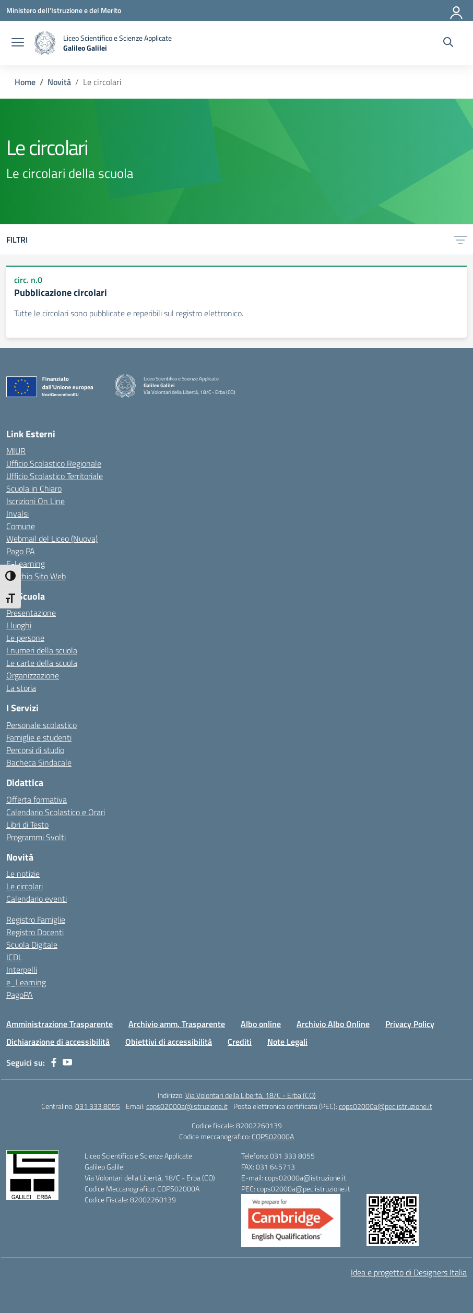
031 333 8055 (97, 1106)
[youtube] (67, 1062)
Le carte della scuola (41, 662)
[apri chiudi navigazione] (17, 43)
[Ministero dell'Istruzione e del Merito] (63, 10)
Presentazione (31, 612)
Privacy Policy (409, 1024)
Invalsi (17, 513)
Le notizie (23, 873)
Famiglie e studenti (39, 737)
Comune (20, 526)
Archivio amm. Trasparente (176, 1024)
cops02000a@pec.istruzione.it (385, 1106)
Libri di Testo (27, 824)
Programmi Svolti (36, 837)
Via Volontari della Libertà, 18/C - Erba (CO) (250, 1095)
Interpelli (21, 969)
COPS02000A (273, 1136)
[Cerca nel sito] (448, 43)
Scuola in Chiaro (34, 488)
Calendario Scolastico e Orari (55, 812)
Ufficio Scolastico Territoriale (54, 476)
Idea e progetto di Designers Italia (409, 1272)
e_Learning (26, 982)
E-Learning (25, 563)
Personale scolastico (41, 725)
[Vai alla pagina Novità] (59, 82)
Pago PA (20, 551)
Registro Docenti (35, 932)
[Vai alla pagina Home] (25, 82)
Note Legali (287, 1041)
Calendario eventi (36, 898)
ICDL (14, 957)
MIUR (16, 451)
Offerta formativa (36, 799)
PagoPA (19, 994)
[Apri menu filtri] (460, 239)
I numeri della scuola (41, 650)
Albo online (261, 1024)
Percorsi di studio (35, 750)
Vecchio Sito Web (36, 576)
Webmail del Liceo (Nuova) (52, 538)
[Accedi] (457, 10)
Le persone (25, 637)
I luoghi (18, 625)
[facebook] (53, 1062)
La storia (21, 688)
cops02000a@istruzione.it (187, 1106)
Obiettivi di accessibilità (168, 1041)
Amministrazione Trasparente (59, 1024)
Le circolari (24, 886)
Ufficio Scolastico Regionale (53, 463)
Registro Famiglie (35, 919)
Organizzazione (32, 675)
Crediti (240, 1041)
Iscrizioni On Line (35, 501)
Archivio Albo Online (333, 1024)
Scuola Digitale (31, 944)
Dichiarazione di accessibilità (58, 1041)
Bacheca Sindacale (39, 762)
